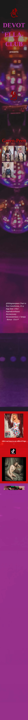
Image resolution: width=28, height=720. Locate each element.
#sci (16, 309)
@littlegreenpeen (12, 303)
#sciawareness (12, 317)
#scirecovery (11, 314)
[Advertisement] (14, 68)
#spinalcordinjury (13, 311)
